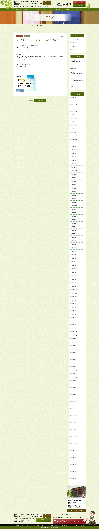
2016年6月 (74, 468)
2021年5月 (74, 272)
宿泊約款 (47, 1)
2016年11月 (74, 450)
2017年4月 (74, 436)
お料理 (73, 46)
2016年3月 (74, 478)
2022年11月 (74, 209)
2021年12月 (74, 247)
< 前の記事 (30, 100)
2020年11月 (74, 293)
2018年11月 (74, 373)
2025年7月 (74, 118)
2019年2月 (74, 363)
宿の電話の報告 (73, 68)
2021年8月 (74, 261)
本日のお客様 (74, 42)
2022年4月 (74, 233)
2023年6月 (74, 188)
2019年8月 (74, 345)
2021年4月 (74, 275)
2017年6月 (74, 429)
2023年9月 (74, 177)
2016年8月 (74, 461)
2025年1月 (74, 132)
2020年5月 (74, 314)
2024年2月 (74, 160)
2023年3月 (74, 195)
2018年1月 (74, 405)
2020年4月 (74, 317)
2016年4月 (74, 475)
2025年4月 (74, 125)
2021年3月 (74, 279)
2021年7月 (74, 265)
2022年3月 (74, 237)
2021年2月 (74, 282)
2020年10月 (74, 296)
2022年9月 (74, 216)
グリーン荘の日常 (75, 39)
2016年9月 (74, 457)
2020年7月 (74, 307)
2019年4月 (74, 359)
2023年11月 (74, 170)
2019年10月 (74, 338)
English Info (46, 4)
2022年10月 (74, 212)
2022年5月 (74, 230)
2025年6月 (74, 121)
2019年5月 (74, 356)
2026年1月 (74, 101)
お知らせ (73, 49)
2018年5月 (74, 394)
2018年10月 (74, 377)
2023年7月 (74, 184)
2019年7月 (74, 349)
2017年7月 (74, 426)
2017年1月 (74, 443)
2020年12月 (74, 289)
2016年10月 (74, 454)
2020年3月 (74, 321)
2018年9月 (74, 380)
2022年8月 (74, 219)
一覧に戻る (40, 100)
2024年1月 (74, 163)
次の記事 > (50, 100)
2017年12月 (74, 408)
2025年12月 (74, 104)
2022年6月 (74, 226)
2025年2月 (74, 129)
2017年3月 (74, 440)
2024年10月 (74, 139)
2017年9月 (74, 419)
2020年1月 (74, 328)
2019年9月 (74, 342)
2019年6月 (74, 352)
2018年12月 (74, 370)
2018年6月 (74, 391)
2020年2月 (74, 324)
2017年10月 (74, 415)
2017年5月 (74, 433)
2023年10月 (74, 174)
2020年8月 (74, 303)
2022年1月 (74, 244)
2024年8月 (74, 143)
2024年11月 (74, 136)
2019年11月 (74, 335)
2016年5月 (74, 471)
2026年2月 (74, 97)
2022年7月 (74, 223)
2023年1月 (74, 202)
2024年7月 (74, 146)
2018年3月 (74, 401)
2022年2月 (74, 240)
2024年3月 (74, 156)
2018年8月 (74, 384)
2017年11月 (74, 412)
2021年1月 (74, 286)
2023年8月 (74, 181)
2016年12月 (74, 447)
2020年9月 (74, 300)
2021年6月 (74, 268)
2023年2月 (74, 198)
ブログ (19, 25)
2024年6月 (74, 149)
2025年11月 (74, 108)
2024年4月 (74, 153)
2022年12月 (74, 205)
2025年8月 (74, 114)
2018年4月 (74, 398)
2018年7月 (74, 387)
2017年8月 (74, 422)
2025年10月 (74, 111)
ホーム (14, 25)
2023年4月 (74, 191)
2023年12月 (74, 167)
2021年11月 (74, 251)
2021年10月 (74, 254)
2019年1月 (74, 366)
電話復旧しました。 (74, 86)
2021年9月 (74, 258)
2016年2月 (74, 482)
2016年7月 (74, 464)
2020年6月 (74, 310)
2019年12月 (74, 331)
